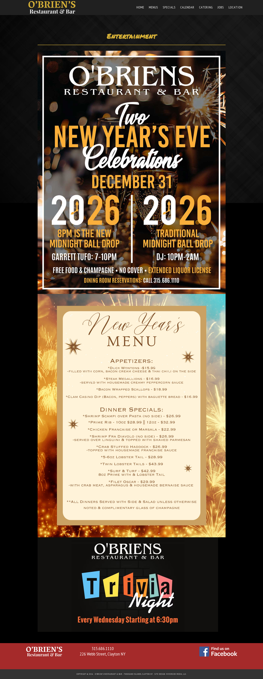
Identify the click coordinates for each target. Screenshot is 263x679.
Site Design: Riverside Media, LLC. (171, 674)
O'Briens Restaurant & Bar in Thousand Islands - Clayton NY (52, 7)
